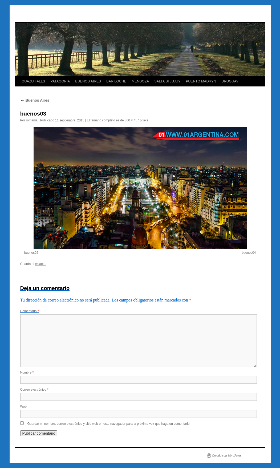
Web (23, 406)
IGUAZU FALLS (33, 81)
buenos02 (31, 253)
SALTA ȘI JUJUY (167, 81)
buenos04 (249, 253)
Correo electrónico (34, 389)
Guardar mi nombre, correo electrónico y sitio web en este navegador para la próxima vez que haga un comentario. (108, 424)
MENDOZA (140, 81)
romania (32, 120)
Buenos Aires (35, 100)
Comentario (29, 311)
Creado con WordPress (226, 455)
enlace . (40, 264)
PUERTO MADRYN (201, 81)
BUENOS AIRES (88, 81)
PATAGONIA (60, 81)
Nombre (27, 372)
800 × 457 (132, 120)
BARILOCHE (116, 81)
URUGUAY (229, 81)
